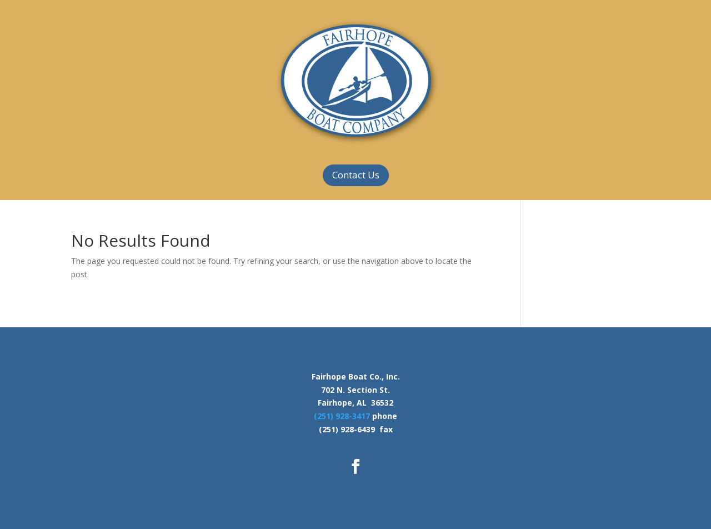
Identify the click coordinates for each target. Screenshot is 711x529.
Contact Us (355, 174)
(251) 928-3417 (342, 416)
